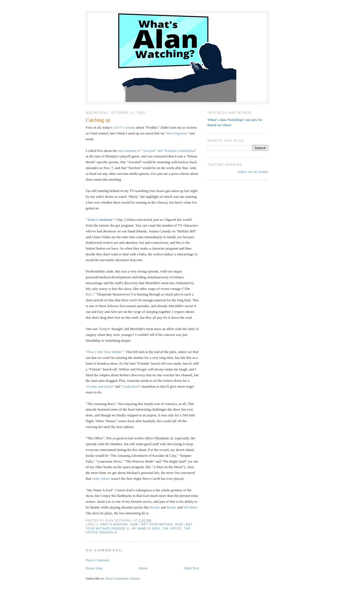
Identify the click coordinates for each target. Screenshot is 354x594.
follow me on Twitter (253, 172)
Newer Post (94, 568)
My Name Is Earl (146, 528)
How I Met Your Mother (151, 524)
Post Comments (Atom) (123, 578)
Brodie (155, 507)
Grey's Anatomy (114, 524)
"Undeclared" (131, 386)
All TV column (124, 127)
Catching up (98, 120)
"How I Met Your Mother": (106, 352)
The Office (172, 528)
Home (143, 568)
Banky (171, 507)
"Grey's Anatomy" (100, 219)
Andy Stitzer (101, 478)
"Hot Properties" (177, 133)
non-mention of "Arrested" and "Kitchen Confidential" (157, 151)
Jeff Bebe (190, 507)
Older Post (191, 568)
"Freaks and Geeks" (100, 386)
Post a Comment (98, 560)
